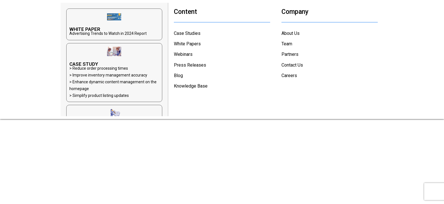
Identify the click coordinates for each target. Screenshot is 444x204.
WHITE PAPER (84, 29)
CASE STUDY (83, 64)
